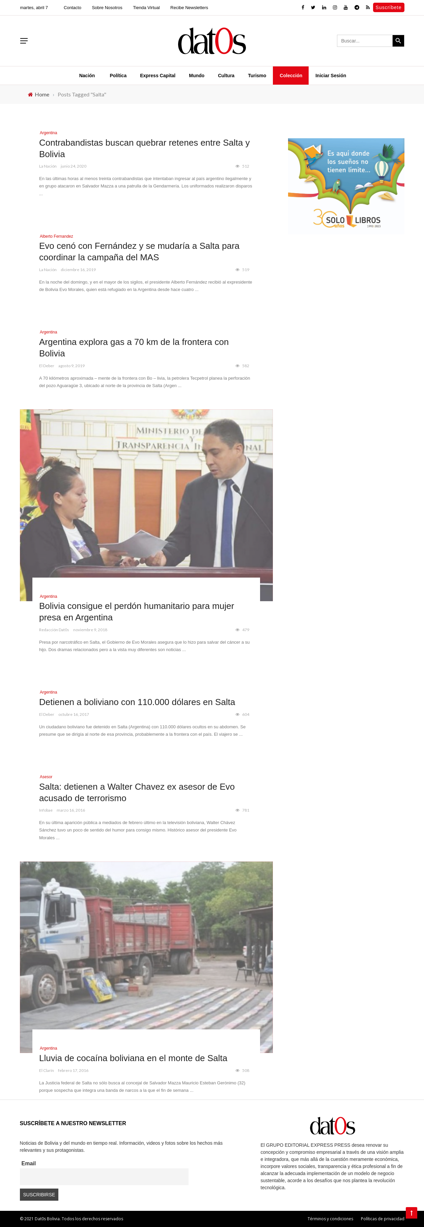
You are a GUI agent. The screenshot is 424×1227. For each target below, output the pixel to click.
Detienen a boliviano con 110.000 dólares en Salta (137, 702)
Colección (291, 75)
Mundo (196, 75)
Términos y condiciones (330, 1219)
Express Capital (157, 75)
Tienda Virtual (146, 7)
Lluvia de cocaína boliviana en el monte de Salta (133, 1058)
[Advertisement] (346, 298)
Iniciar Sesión (330, 75)
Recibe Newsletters (189, 7)
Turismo (257, 75)
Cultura (226, 75)
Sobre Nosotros (107, 7)
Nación (87, 75)
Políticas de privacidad (382, 1219)
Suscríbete (389, 7)
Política (118, 75)
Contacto (72, 7)
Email (29, 1163)
